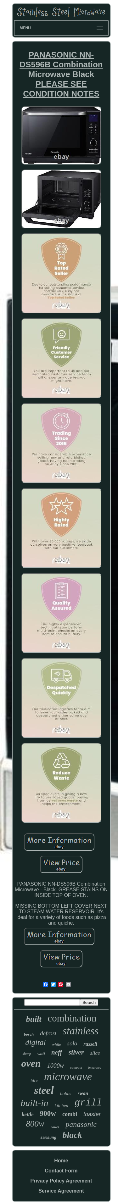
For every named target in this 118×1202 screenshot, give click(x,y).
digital (35, 1042)
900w (48, 1113)
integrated (94, 1067)
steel (44, 1090)
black (72, 1135)
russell (90, 1044)
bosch (29, 1034)
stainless (80, 1031)
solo (72, 1043)
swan (83, 1093)
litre (34, 1080)
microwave (68, 1077)
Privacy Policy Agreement (61, 1180)
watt (41, 1053)
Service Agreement (61, 1191)
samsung (48, 1138)
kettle (28, 1114)
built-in (34, 1103)
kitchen (61, 1105)
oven (31, 1063)
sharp (26, 1054)
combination (72, 1018)
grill (88, 1103)
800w (35, 1123)
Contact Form (61, 1170)
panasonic (81, 1124)
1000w (55, 1065)
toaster (92, 1114)
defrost (48, 1033)
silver (76, 1052)
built (33, 1019)
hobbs (65, 1093)
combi (69, 1114)
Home (61, 1160)
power (55, 1127)
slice (95, 1053)
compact (76, 1067)
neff (56, 1052)
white (56, 1044)
